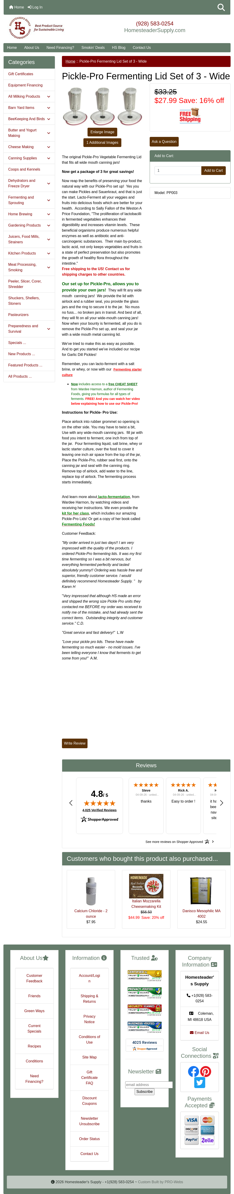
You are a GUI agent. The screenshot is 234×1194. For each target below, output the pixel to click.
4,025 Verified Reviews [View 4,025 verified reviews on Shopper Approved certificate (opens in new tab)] (99, 810)
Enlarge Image (102, 132)
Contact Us (142, 48)
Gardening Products (29, 225)
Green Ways (34, 1011)
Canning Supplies (29, 158)
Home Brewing (29, 214)
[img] (100, 803)
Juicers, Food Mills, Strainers (29, 239)
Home (16, 7)
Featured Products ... (25, 365)
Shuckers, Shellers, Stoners (24, 300)
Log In (35, 7)
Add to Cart (213, 170)
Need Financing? (60, 48)
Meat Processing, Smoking (29, 267)
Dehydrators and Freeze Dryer (29, 183)
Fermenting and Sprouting (29, 200)
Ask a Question (164, 142)
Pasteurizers (18, 315)
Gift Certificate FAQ (89, 1077)
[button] (221, 7)
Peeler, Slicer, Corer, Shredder (25, 284)
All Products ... (20, 376)
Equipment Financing (25, 85)
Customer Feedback (34, 978)
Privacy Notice (89, 1019)
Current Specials (34, 1028)
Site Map (89, 1057)
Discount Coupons (89, 1100)
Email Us (199, 1033)
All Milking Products (29, 96)
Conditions (34, 1061)
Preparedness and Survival (29, 328)
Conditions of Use (89, 1039)
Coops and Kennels (24, 169)
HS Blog (118, 48)
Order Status (89, 1139)
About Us (31, 48)
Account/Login (89, 978)
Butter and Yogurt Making (29, 133)
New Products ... (21, 354)
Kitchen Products (29, 253)
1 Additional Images (102, 142)
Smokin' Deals (93, 48)
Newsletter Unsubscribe (89, 1121)
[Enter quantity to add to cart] (178, 170)
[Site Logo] (41, 28)
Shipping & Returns (89, 998)
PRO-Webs (174, 1182)
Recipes (34, 1046)
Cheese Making (29, 147)
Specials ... (17, 343)
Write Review (74, 743)
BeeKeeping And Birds (29, 119)
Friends (34, 996)
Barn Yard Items (29, 108)
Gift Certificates (20, 74)
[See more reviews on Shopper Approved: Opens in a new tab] (174, 841)
